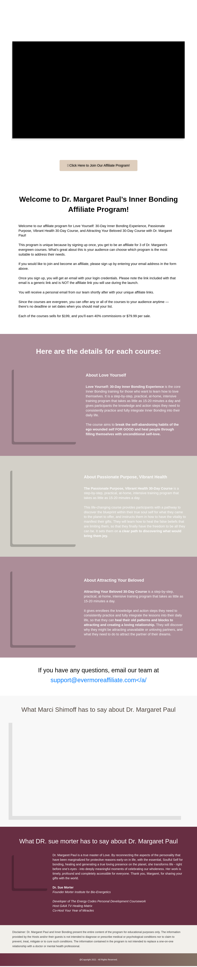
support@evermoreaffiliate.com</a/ (98, 681)
